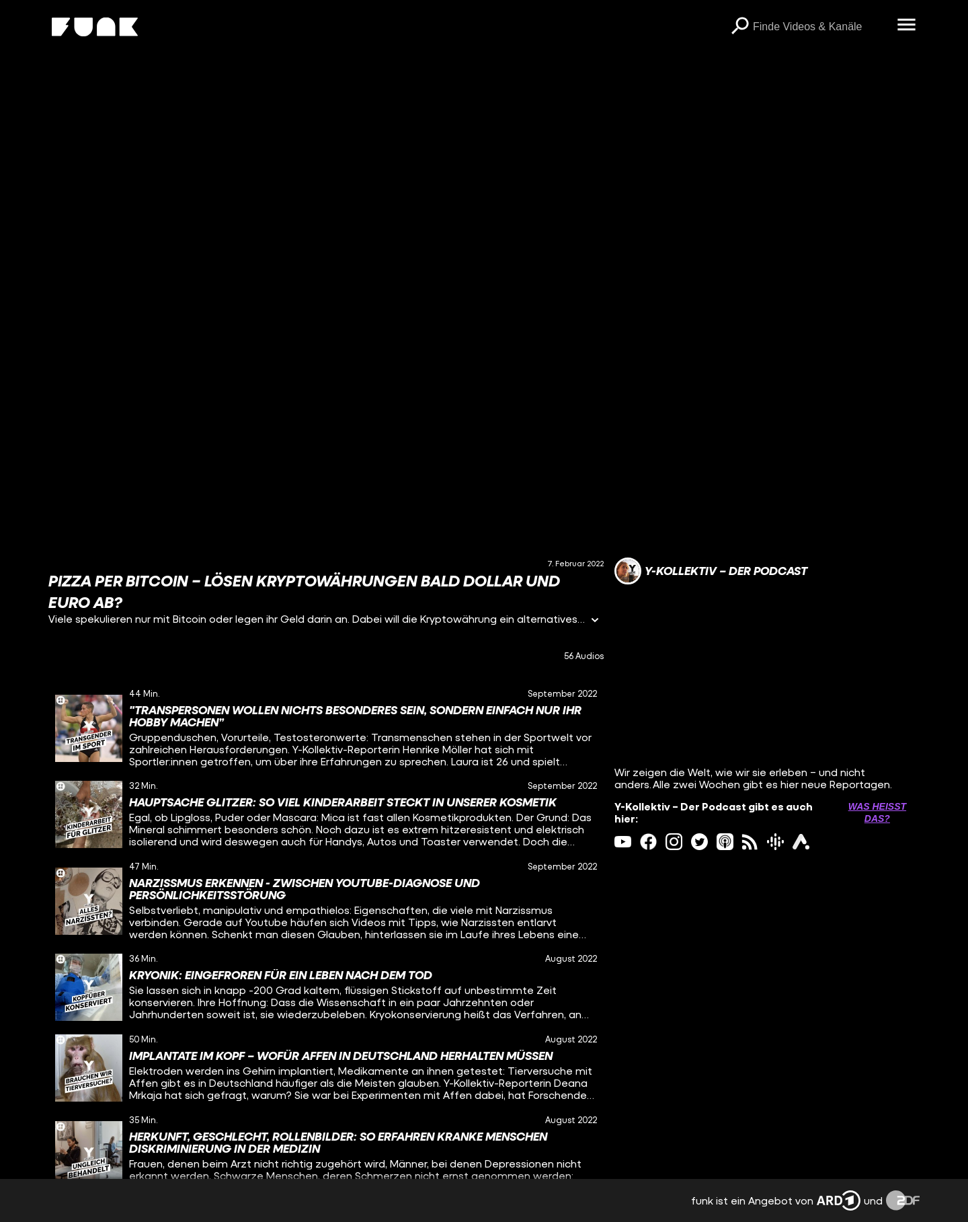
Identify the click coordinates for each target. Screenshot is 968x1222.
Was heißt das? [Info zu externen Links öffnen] (877, 812)
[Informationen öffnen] (595, 621)
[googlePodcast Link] (775, 841)
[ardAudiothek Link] (801, 841)
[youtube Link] (622, 841)
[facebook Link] (648, 841)
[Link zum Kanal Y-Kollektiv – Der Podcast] (710, 571)
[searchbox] (820, 27)
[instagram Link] (674, 841)
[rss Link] (749, 841)
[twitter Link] (699, 841)
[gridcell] (326, 728)
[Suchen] (739, 27)
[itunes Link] (725, 841)
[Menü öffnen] (906, 25)
